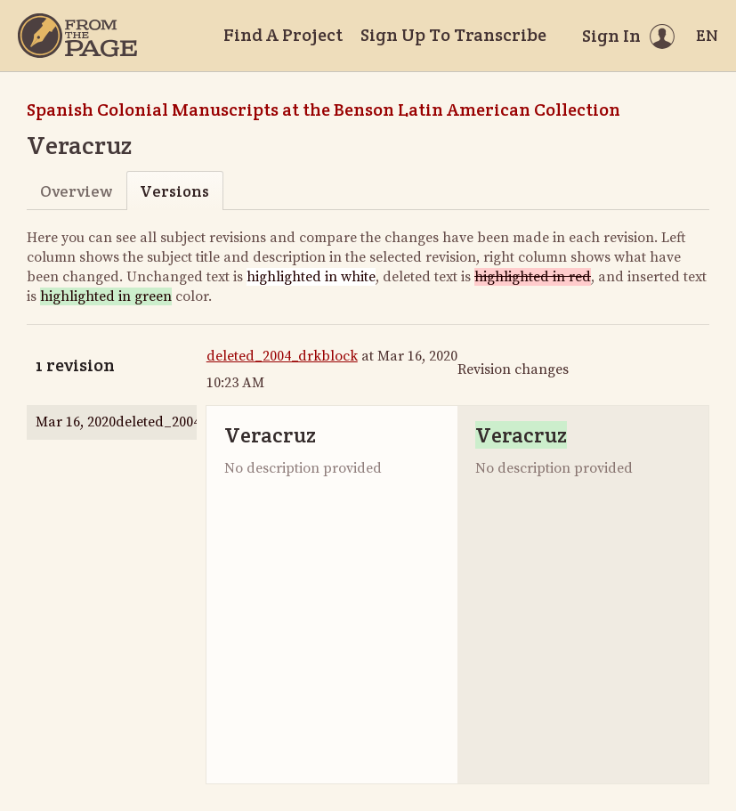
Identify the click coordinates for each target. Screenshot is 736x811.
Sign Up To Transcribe (453, 34)
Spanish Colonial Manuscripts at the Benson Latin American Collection (323, 109)
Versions (174, 191)
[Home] (77, 35)
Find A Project (283, 34)
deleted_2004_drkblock (282, 356)
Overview (76, 191)
